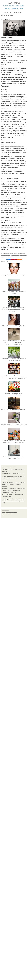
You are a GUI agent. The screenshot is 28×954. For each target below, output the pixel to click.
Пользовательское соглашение (11, 729)
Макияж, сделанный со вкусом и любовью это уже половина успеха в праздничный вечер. (13, 718)
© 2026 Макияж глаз (5, 727)
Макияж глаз (14, 3)
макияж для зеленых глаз (5, 472)
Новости (11, 5)
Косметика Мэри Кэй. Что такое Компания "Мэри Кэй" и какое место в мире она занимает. (13, 695)
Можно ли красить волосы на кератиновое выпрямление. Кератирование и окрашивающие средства (13, 708)
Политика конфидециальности (7, 731)
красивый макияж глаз (15, 472)
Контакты (3, 729)
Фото (21, 8)
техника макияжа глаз (15, 474)
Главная (5, 5)
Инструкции (14, 8)
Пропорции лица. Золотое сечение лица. (13, 691)
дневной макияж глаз (7, 474)
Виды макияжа (20, 5)
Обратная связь (5, 733)
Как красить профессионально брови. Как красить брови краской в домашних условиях (13, 701)
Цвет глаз (7, 8)
